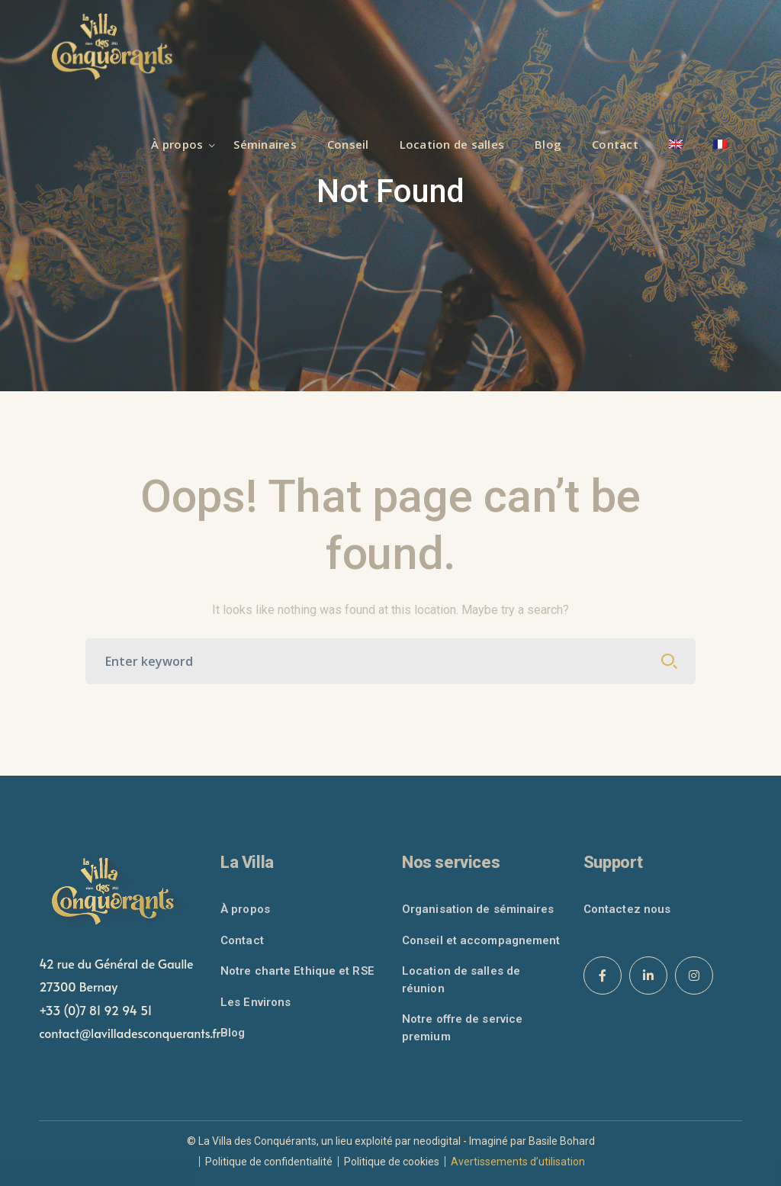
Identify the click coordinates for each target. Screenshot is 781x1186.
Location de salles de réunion (461, 979)
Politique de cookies (391, 1161)
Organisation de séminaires (478, 909)
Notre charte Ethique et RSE (297, 971)
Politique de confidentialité (269, 1161)
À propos (245, 909)
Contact (242, 940)
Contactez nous (626, 909)
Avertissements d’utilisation (518, 1161)
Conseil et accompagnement (481, 940)
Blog (232, 1033)
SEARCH (669, 661)
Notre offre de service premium (462, 1027)
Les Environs (255, 1002)
